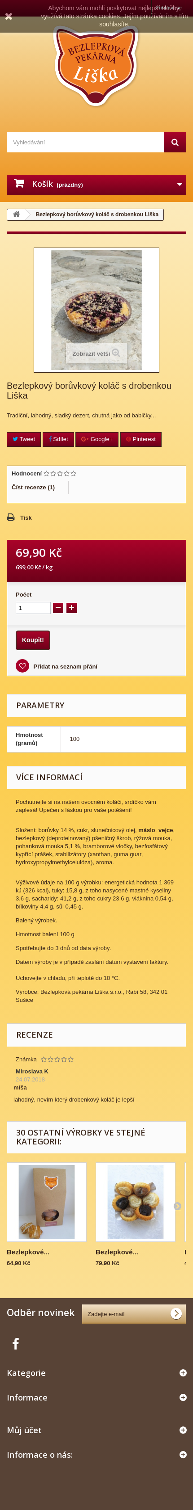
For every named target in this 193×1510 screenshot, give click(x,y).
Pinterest (141, 439)
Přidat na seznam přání (64, 666)
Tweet (24, 439)
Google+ (97, 439)
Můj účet (24, 1430)
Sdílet (58, 439)
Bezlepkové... (28, 1252)
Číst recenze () (33, 487)
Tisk (26, 517)
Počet (23, 594)
